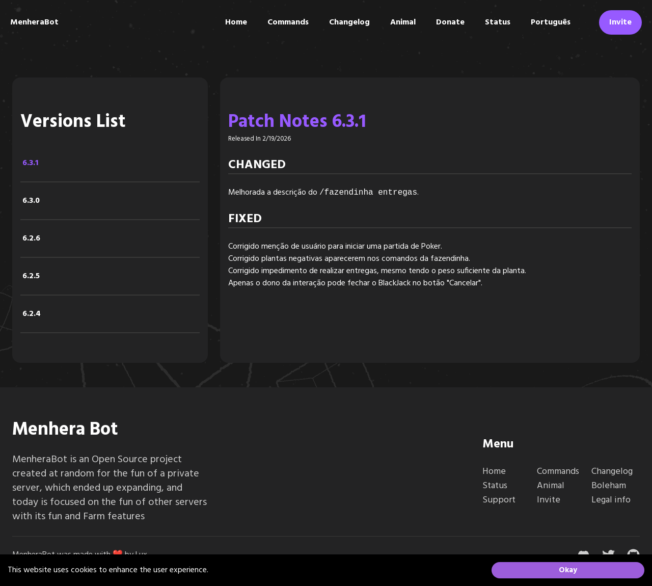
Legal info (611, 500)
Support (498, 500)
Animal (403, 22)
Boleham (608, 485)
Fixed (245, 219)
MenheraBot (34, 22)
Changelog (349, 22)
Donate (450, 22)
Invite (620, 22)
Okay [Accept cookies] (568, 570)
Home (236, 22)
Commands (288, 22)
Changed (257, 165)
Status (497, 22)
